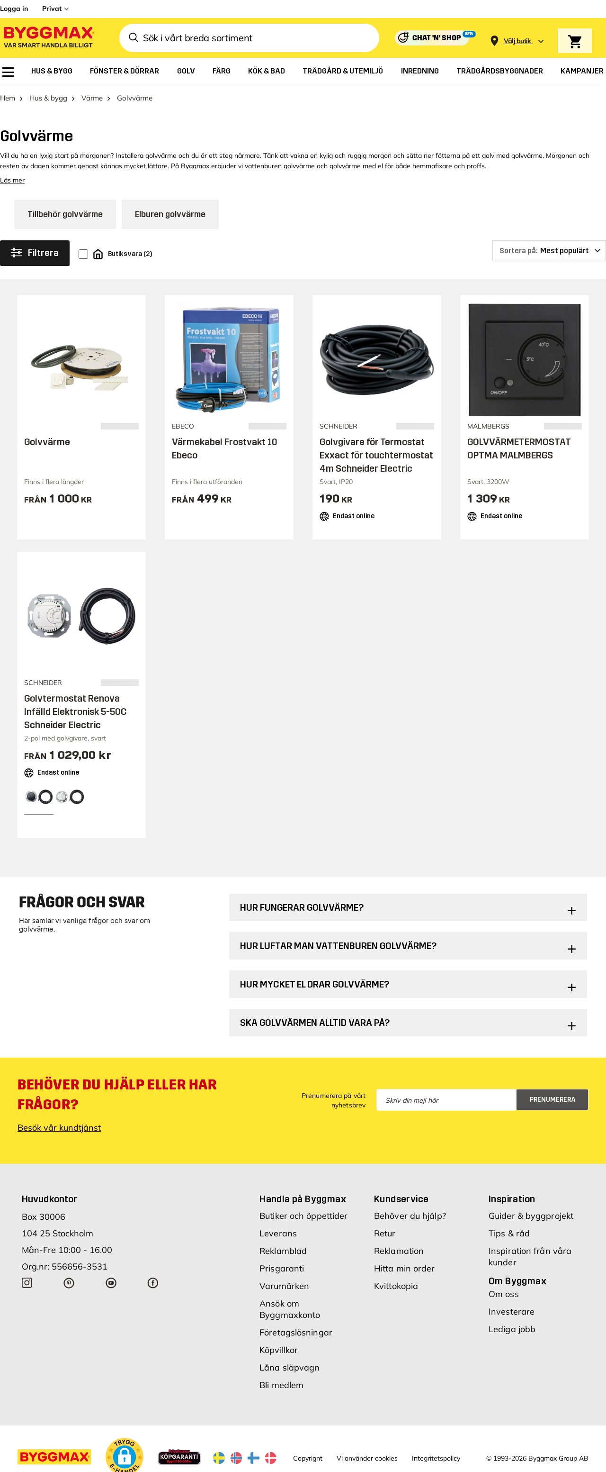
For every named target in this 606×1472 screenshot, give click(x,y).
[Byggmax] (48, 38)
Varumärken (284, 1285)
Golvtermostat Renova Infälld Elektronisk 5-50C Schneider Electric (75, 712)
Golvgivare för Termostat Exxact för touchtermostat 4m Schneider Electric (376, 455)
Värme (92, 97)
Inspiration (512, 1199)
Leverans (278, 1233)
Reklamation (399, 1250)
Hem (7, 97)
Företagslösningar (295, 1332)
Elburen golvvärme (170, 214)
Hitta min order (404, 1268)
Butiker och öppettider (303, 1215)
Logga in (14, 8)
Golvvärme (47, 442)
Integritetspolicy (436, 1458)
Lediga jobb (512, 1329)
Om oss (504, 1294)
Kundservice (401, 1199)
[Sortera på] (549, 250)
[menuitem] (8, 72)
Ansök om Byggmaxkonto (289, 1309)
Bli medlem (281, 1385)
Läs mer (12, 180)
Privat (52, 8)
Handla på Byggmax (302, 1199)
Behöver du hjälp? (410, 1215)
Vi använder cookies (367, 1458)
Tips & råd (509, 1233)
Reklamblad (283, 1250)
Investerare (512, 1311)
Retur (385, 1233)
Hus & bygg (48, 97)
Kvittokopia (396, 1285)
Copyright (307, 1458)
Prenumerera (553, 1100)
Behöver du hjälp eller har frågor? (117, 1094)
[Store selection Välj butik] (517, 41)
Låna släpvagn (289, 1367)
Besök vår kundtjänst (59, 1127)
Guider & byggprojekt (531, 1215)
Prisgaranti (281, 1268)
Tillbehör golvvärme (65, 214)
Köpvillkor (278, 1349)
